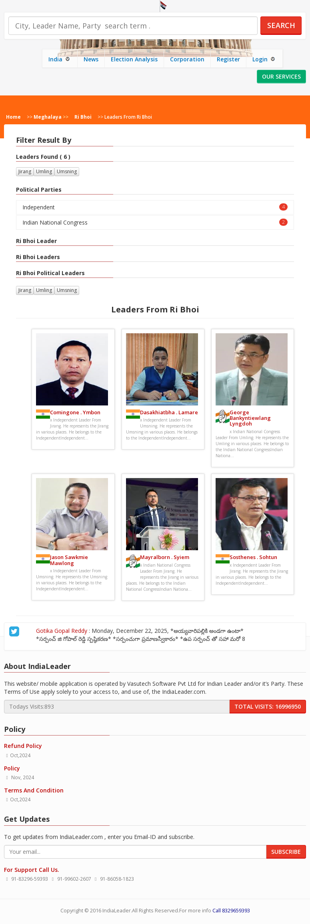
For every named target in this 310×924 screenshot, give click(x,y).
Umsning (67, 171)
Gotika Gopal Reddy (48, 630)
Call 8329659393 (231, 910)
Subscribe (286, 851)
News (91, 59)
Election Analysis (134, 59)
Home (13, 116)
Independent (155, 207)
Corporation (187, 59)
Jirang (24, 171)
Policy (12, 768)
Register (228, 59)
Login (264, 59)
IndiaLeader (116, 910)
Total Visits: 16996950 (267, 706)
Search (281, 25)
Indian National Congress (155, 222)
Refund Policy (23, 746)
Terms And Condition (34, 790)
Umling (44, 171)
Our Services (281, 76)
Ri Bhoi (83, 116)
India (59, 59)
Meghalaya (48, 116)
